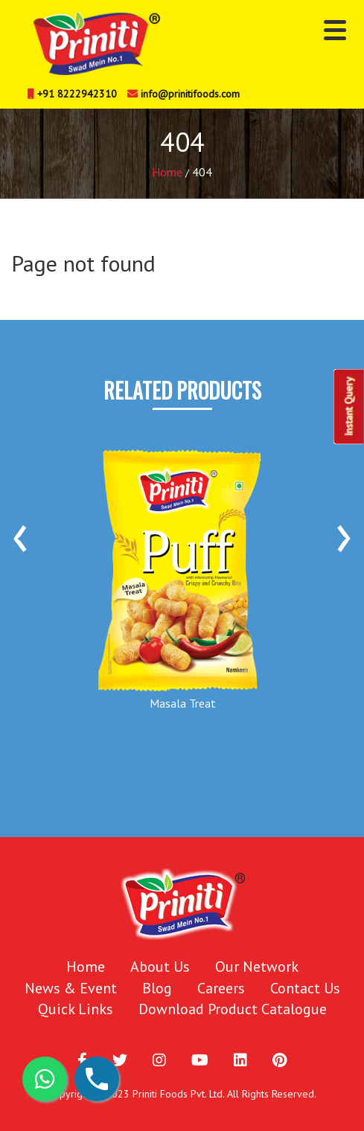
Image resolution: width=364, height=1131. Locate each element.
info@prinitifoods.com (183, 93)
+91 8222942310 (72, 93)
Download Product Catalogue (232, 1009)
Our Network (256, 966)
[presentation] (20, 532)
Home (167, 171)
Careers (221, 988)
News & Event (71, 988)
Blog (157, 988)
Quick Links (75, 1009)
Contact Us (305, 988)
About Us (160, 966)
